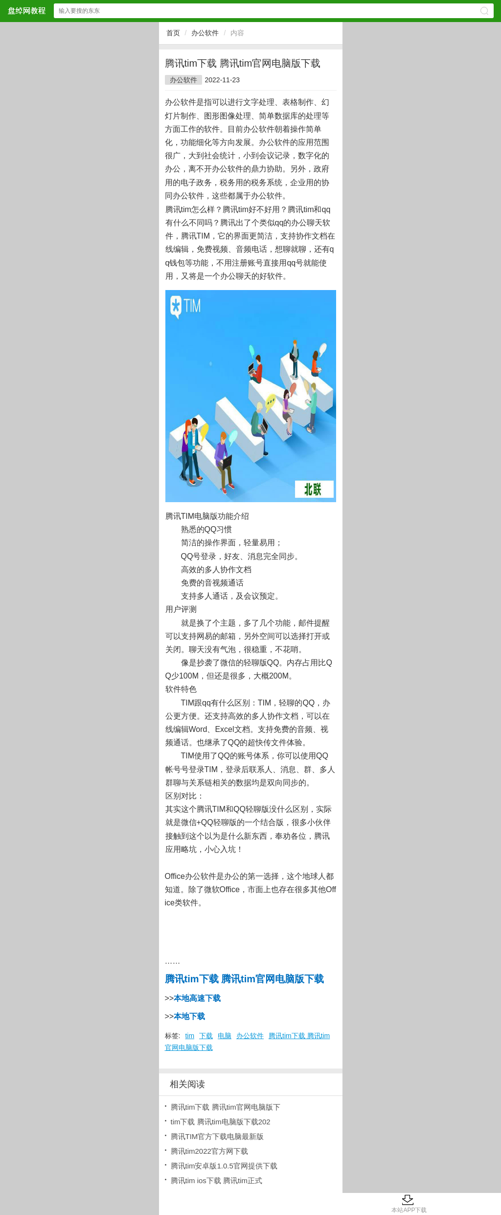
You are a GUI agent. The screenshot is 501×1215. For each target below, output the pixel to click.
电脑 (224, 1036)
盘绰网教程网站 (26, 10)
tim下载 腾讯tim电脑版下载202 (221, 1122)
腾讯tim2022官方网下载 (209, 1151)
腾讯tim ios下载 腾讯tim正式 (217, 1180)
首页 (173, 33)
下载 (206, 1036)
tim (189, 1036)
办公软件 (205, 33)
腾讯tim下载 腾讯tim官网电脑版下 (225, 1107)
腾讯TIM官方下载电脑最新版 (217, 1136)
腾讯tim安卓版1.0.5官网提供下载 (224, 1166)
